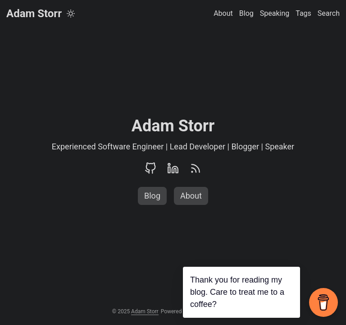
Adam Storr (34, 13)
